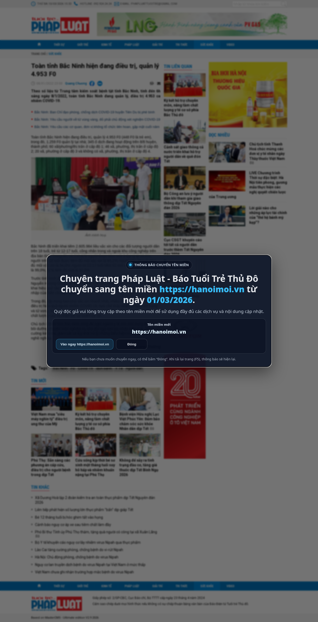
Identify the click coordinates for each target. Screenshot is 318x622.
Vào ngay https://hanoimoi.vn (85, 344)
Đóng (131, 344)
